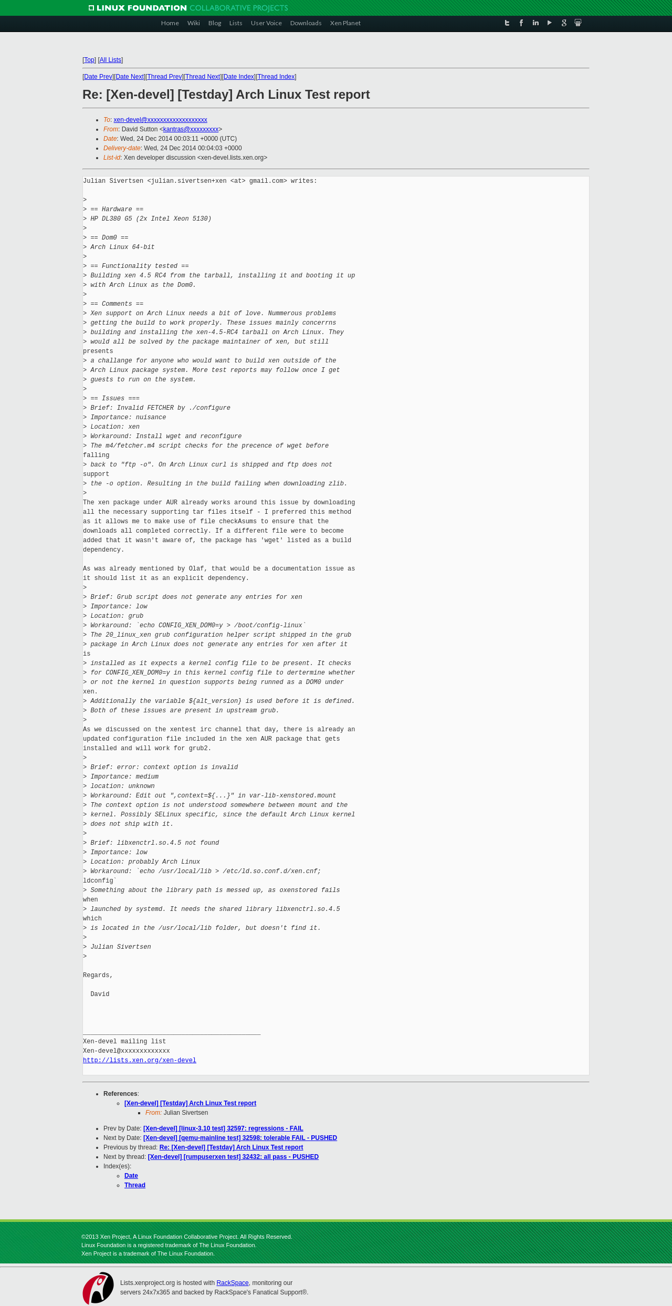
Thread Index (276, 76)
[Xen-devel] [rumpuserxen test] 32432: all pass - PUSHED (233, 1156)
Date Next (129, 76)
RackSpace (232, 1283)
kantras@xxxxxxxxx (191, 129)
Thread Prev (164, 76)
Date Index (239, 76)
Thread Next (202, 76)
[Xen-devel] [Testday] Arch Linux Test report (190, 1103)
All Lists (110, 60)
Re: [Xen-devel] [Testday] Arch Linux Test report (231, 1147)
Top (89, 60)
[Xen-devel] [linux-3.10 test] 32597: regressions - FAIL (223, 1128)
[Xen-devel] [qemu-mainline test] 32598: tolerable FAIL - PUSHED (240, 1138)
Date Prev (98, 76)
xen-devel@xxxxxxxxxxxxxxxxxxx (160, 119)
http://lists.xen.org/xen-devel (139, 1060)
